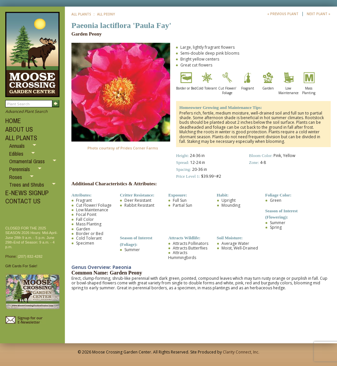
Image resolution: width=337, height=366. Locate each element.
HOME (13, 120)
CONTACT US (22, 200)
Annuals (17, 145)
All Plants (81, 14)
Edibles (17, 153)
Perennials (20, 169)
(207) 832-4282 (30, 256)
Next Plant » (318, 14)
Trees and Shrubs (27, 184)
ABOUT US (19, 129)
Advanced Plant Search (26, 111)
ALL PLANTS (21, 137)
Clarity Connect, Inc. (241, 352)
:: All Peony (103, 14)
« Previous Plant (283, 14)
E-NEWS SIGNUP (27, 192)
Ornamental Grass (27, 161)
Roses (16, 177)
